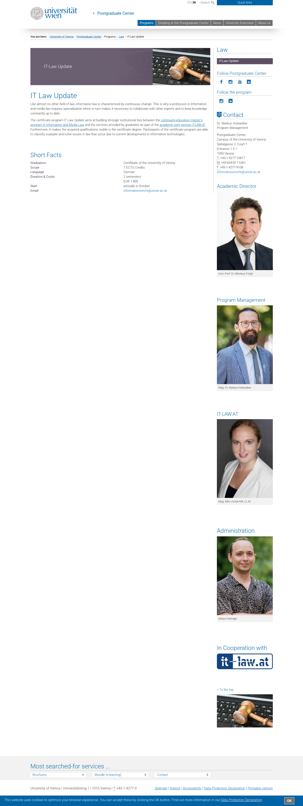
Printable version (260, 788)
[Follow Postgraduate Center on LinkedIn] (248, 82)
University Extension (240, 23)
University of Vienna (62, 36)
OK (289, 801)
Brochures (40, 775)
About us (264, 23)
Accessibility (192, 788)
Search (207, 2)
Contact (162, 775)
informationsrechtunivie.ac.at (145, 191)
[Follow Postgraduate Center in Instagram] (230, 82)
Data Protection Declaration (224, 788)
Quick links (245, 2)
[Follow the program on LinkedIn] (230, 101)
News (217, 23)
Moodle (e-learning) (108, 775)
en (192, 2)
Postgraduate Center (115, 13)
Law (121, 36)
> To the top (225, 690)
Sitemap (161, 788)
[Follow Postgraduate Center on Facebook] (221, 82)
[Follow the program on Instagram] (221, 101)
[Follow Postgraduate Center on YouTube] (239, 82)
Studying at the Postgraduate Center (183, 23)
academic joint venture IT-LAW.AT (182, 125)
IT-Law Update (229, 61)
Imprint (175, 788)
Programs (147, 23)
